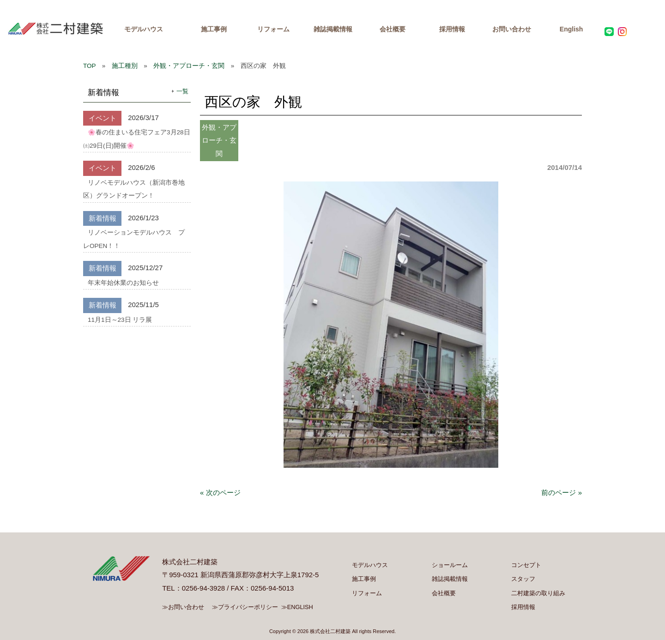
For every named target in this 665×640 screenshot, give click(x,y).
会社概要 (392, 29)
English (571, 29)
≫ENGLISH (297, 607)
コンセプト (526, 565)
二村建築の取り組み (538, 593)
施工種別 (125, 65)
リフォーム (273, 29)
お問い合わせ (511, 29)
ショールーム (450, 565)
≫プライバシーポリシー (245, 607)
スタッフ (523, 578)
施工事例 (214, 29)
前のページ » (561, 492)
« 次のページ (220, 492)
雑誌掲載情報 (333, 29)
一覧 (182, 91)
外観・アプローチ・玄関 (188, 65)
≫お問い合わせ (183, 607)
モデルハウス (143, 29)
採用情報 (452, 29)
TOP (89, 65)
